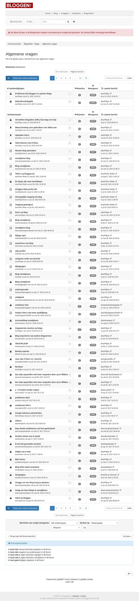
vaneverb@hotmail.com (26, 300)
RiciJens (21, 439)
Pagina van (77, 72)
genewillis (109, 359)
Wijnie (20, 331)
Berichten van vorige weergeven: (49, 523)
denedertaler (110, 436)
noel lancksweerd (24, 377)
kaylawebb (109, 444)
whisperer (21, 424)
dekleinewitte (23, 362)
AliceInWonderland (25, 447)
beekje (20, 261)
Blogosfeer (89, 13)
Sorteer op (99, 523)
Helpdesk (75, 596)
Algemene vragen (22, 54)
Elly (19, 254)
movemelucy (22, 223)
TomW (20, 246)
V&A (29, 22)
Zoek (129, 78)
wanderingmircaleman (26, 231)
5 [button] (70, 78)
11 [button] (80, 78)
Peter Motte (22, 177)
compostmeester (24, 161)
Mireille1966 (22, 238)
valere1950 (22, 408)
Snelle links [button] (16, 22)
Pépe (20, 96)
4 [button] (65, 78)
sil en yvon (22, 354)
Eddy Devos (22, 153)
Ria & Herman (23, 478)
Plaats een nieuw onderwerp (21, 78)
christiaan (21, 215)
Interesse (21, 346)
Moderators (20, 67)
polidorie (21, 470)
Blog (56, 13)
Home (47, 13)
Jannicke (21, 339)
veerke (20, 454)
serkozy (21, 416)
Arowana (21, 323)
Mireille (20, 269)
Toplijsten (76, 13)
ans (19, 400)
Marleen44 (22, 192)
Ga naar (127, 536)
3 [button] (61, 78)
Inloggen (65, 13)
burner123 (22, 169)
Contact (83, 596)
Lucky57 (21, 393)
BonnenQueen (23, 462)
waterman (21, 501)
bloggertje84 (22, 285)
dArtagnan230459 (24, 315)
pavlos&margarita (24, 292)
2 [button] (56, 78)
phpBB (59, 579)
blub (19, 277)
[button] (86, 78)
